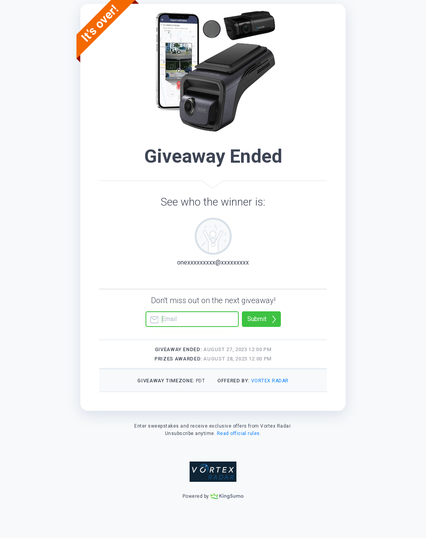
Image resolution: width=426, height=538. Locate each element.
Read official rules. (239, 433)
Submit (256, 319)
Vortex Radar (270, 381)
